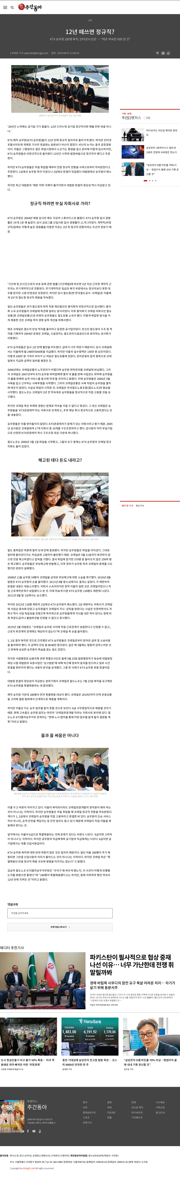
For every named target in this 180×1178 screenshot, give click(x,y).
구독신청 (160, 1107)
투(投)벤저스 (131, 117)
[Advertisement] (53, 257)
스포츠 (86, 1117)
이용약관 (65, 1156)
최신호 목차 (137, 1107)
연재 (133, 1102)
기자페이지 (137, 1117)
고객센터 (55, 1156)
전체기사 (87, 1122)
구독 (148, 118)
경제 (109, 1102)
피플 (109, 1117)
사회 (85, 1107)
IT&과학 (111, 1112)
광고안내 (160, 1112)
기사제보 (160, 1102)
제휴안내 (45, 1156)
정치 (85, 1102)
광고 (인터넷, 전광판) (30, 1156)
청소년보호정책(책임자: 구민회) (103, 1156)
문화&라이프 (89, 1112)
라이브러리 (137, 1112)
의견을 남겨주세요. (20, 913)
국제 (109, 1107)
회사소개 (14, 1156)
